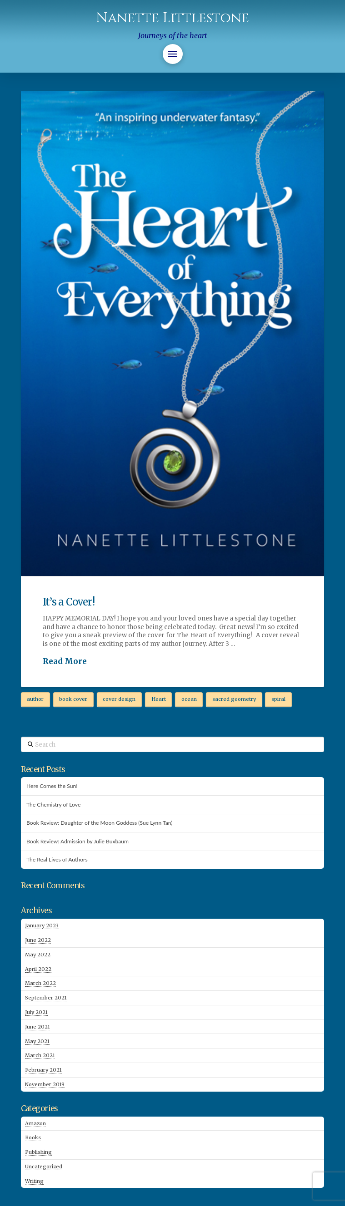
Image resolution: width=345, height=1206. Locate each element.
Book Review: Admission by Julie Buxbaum (77, 841)
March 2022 (40, 983)
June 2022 (38, 940)
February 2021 (43, 1070)
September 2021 (46, 997)
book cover (73, 699)
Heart (158, 699)
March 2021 (40, 1055)
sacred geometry (234, 699)
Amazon (35, 1123)
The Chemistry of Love (53, 805)
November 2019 (45, 1084)
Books (33, 1137)
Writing (34, 1181)
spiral (278, 699)
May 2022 (37, 954)
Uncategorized (43, 1166)
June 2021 (37, 1027)
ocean (189, 699)
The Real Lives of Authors (57, 860)
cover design (119, 699)
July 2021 (36, 1012)
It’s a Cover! (69, 602)
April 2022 (38, 969)
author (35, 699)
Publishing (38, 1152)
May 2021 (37, 1041)
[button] (173, 54)
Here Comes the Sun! (51, 786)
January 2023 (42, 925)
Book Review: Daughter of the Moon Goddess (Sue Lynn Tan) (99, 823)
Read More (65, 661)
